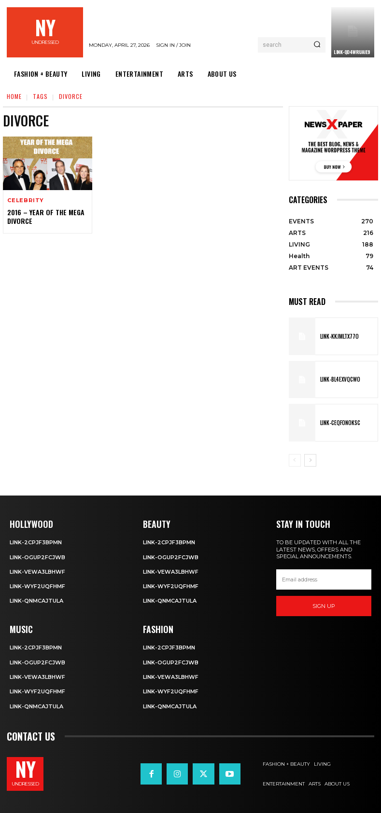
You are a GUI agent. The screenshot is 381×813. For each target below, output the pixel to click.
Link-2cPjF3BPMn (36, 542)
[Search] (317, 45)
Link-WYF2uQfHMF (37, 586)
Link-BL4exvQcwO (340, 379)
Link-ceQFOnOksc (340, 423)
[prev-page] (295, 460)
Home (14, 96)
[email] (323, 579)
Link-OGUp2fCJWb (37, 557)
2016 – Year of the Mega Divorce (46, 216)
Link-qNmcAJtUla (36, 600)
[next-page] (310, 460)
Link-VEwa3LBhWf (37, 571)
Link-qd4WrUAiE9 (352, 51)
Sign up (323, 606)
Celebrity (25, 200)
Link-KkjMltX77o (339, 336)
